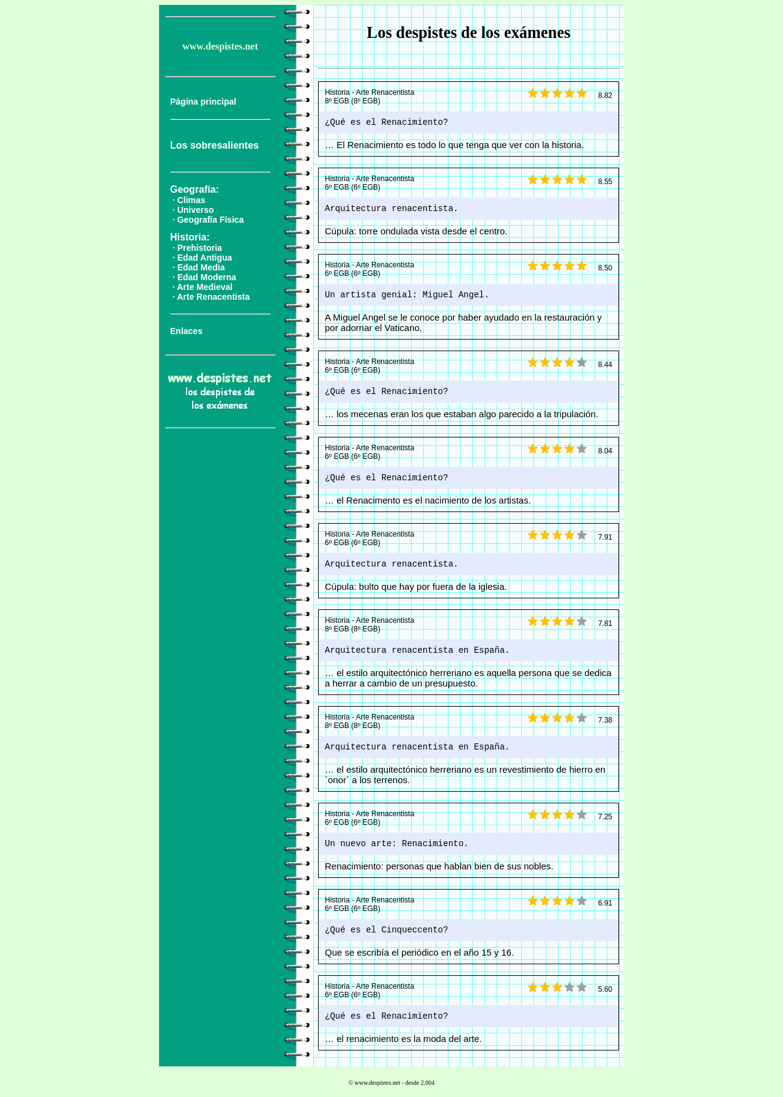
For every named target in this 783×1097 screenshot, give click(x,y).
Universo (195, 210)
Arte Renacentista (213, 297)
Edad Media (201, 267)
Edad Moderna (206, 277)
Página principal (203, 101)
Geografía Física (210, 220)
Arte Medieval (204, 287)
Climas (191, 200)
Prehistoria (199, 248)
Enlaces (186, 331)
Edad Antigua (204, 257)
